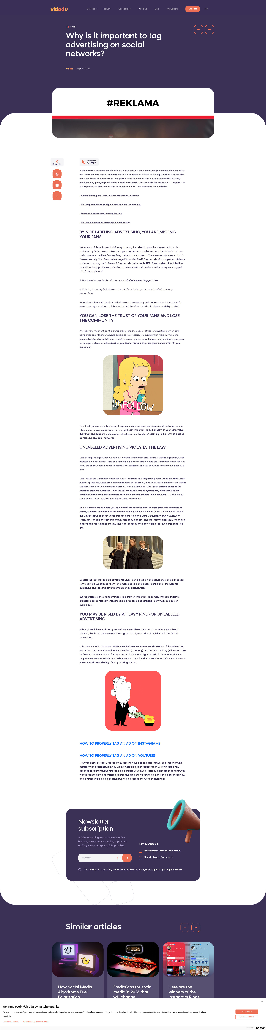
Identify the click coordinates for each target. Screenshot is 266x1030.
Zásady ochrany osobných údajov (36, 1022)
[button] (195, 927)
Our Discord (172, 9)
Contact (193, 9)
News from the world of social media (162, 851)
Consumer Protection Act (171, 462)
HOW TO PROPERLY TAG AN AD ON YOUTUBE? (117, 756)
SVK (206, 9)
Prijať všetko (246, 1012)
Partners (107, 9)
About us (143, 9)
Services (91, 8)
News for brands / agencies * (158, 857)
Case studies (125, 9)
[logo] (59, 9)
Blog (157, 9)
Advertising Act (141, 462)
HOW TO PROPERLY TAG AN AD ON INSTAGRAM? (120, 743)
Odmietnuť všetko (247, 1017)
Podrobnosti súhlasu (11, 1022)
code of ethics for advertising (151, 331)
